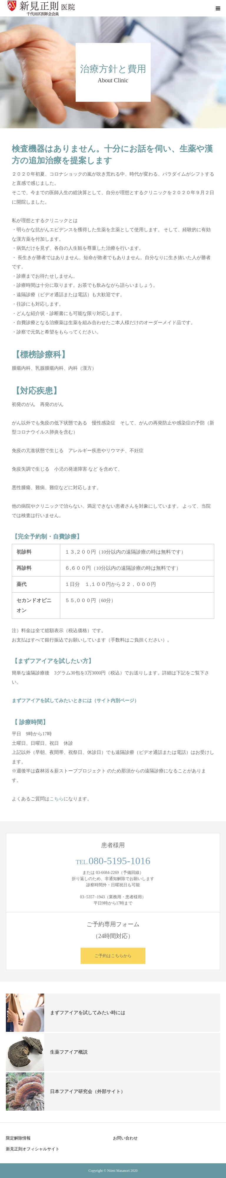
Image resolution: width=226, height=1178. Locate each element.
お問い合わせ (125, 1138)
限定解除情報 (18, 1138)
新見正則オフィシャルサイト (32, 1149)
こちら (56, 798)
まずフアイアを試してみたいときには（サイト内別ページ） (75, 700)
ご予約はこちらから (113, 956)
